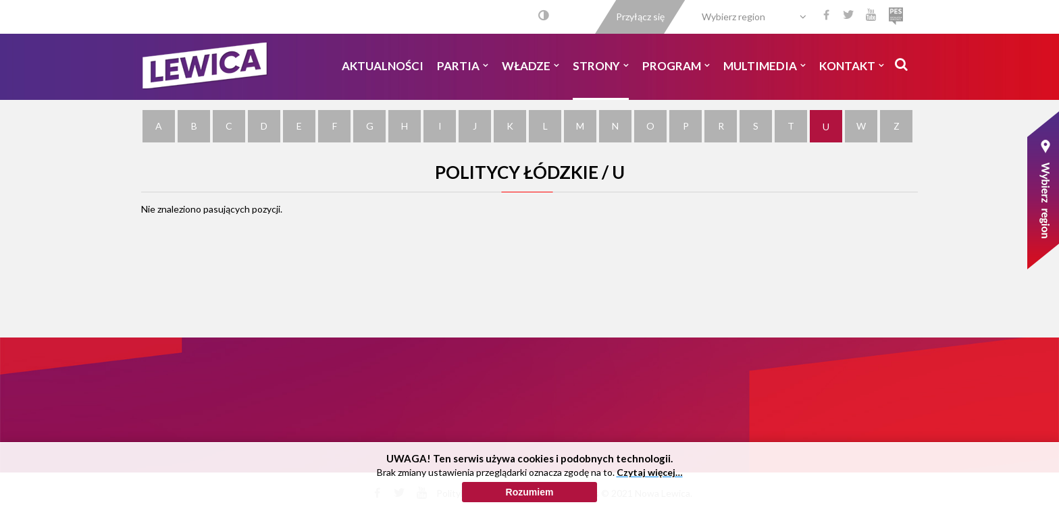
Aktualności (382, 66)
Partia (462, 66)
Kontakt (851, 66)
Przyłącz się (640, 16)
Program (676, 66)
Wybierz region (733, 16)
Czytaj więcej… (650, 472)
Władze (530, 66)
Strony (601, 66)
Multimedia (764, 66)
